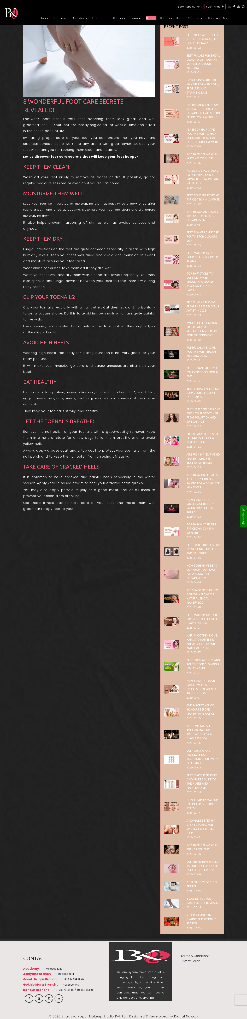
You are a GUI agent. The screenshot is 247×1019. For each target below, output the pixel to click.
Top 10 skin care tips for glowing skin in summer (201, 528)
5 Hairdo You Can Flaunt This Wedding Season (201, 919)
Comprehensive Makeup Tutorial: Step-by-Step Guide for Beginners (203, 865)
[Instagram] (242, 6)
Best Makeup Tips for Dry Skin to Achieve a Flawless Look (201, 619)
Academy (80, 18)
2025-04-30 (193, 426)
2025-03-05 (193, 718)
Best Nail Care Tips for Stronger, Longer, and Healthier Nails (202, 39)
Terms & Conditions (195, 956)
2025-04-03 (193, 558)
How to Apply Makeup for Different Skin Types (202, 804)
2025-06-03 (193, 294)
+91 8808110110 (51, 969)
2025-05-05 (193, 401)
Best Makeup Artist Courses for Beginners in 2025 (202, 257)
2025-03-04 (193, 767)
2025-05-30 (193, 340)
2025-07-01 (193, 673)
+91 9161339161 (63, 974)
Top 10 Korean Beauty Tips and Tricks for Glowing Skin (202, 216)
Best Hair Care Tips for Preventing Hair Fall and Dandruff (203, 549)
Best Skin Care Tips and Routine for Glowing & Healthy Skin (203, 664)
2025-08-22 (193, 48)
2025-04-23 (193, 516)
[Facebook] (233, 6)
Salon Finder (215, 6)
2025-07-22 (193, 187)
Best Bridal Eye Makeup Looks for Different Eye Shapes (203, 392)
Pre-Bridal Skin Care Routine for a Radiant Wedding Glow (202, 351)
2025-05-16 (193, 360)
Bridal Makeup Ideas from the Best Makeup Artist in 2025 (202, 306)
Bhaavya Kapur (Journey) (182, 18)
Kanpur (136, 18)
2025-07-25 (193, 163)
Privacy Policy (190, 961)
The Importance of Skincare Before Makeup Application (200, 709)
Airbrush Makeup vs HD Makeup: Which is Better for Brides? (203, 458)
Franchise (100, 18)
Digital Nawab (186, 1016)
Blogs (151, 18)
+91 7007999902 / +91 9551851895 (72, 990)
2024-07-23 (193, 891)
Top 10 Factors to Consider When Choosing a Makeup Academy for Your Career (200, 282)
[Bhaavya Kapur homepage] (10, 17)
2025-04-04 (193, 537)
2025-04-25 (193, 492)
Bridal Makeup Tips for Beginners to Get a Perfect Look (203, 438)
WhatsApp (243, 516)
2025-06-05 (193, 245)
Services (61, 18)
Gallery (119, 18)
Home (44, 18)
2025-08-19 (193, 122)
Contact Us (218, 18)
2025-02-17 (193, 813)
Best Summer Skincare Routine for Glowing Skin (202, 236)
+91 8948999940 (71, 979)
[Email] (228, 6)
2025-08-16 (193, 97)
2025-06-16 (193, 224)
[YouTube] (238, 6)
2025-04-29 (193, 446)
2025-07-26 (193, 146)
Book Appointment (190, 6)
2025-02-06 (193, 854)
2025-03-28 (193, 607)
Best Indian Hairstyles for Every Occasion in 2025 (202, 372)
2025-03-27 (193, 627)
